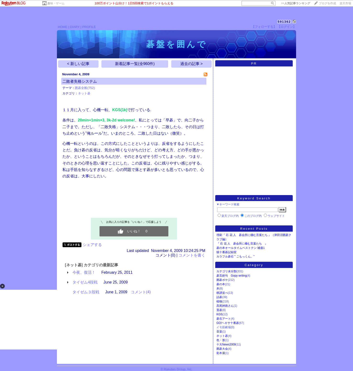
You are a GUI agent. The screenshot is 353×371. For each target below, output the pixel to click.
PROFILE (89, 27)
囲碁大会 (222, 348)
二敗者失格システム (79, 81)
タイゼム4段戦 (85, 282)
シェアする (92, 245)
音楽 (219, 331)
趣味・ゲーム (56, 3)
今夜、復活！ (83, 272)
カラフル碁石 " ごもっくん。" (235, 256)
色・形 (220, 340)
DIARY (75, 27)
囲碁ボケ (222, 280)
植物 (219, 301)
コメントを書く (191, 255)
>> (295, 3)
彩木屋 (220, 353)
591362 (284, 21)
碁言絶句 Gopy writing (231, 275)
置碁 (219, 310)
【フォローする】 (264, 26)
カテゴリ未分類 (226, 271)
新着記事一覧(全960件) (134, 64)
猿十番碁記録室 (226, 252)
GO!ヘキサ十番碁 (227, 323)
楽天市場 (345, 3)
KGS (219, 314)
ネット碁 (84, 93)
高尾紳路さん (225, 305)
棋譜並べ (222, 293)
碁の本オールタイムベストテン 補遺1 (240, 248)
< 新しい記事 (78, 64)
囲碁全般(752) (85, 88)
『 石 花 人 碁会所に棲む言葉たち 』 (242, 243)
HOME (62, 27)
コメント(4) (141, 292)
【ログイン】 (286, 26)
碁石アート (223, 318)
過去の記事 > (191, 64)
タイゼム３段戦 (85, 292)
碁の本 (220, 284)
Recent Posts (254, 228)
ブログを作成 (327, 3)
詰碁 (219, 297)
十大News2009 (226, 344)
